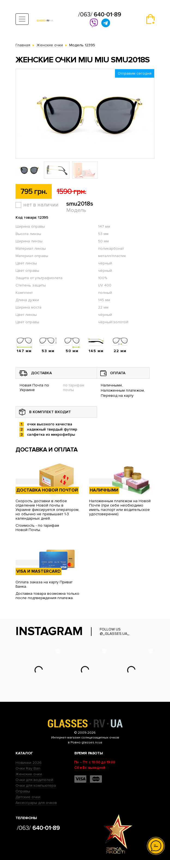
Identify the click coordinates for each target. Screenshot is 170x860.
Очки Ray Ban (28, 768)
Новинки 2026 (29, 762)
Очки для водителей (34, 779)
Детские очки (28, 797)
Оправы (23, 791)
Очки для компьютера (36, 785)
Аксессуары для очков (36, 802)
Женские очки (29, 774)
